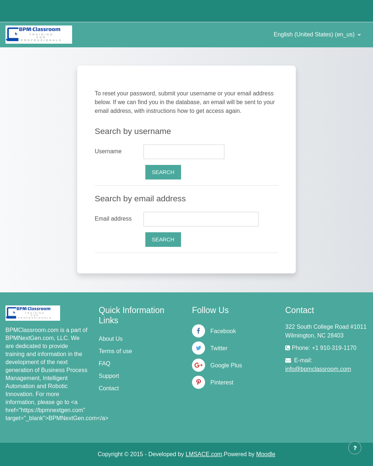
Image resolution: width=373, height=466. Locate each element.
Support (109, 376)
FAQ (104, 363)
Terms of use (115, 351)
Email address (113, 219)
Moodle (265, 454)
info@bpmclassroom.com (318, 369)
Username (108, 151)
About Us (111, 339)
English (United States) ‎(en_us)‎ (315, 34)
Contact (109, 388)
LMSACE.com (203, 454)
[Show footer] (354, 447)
